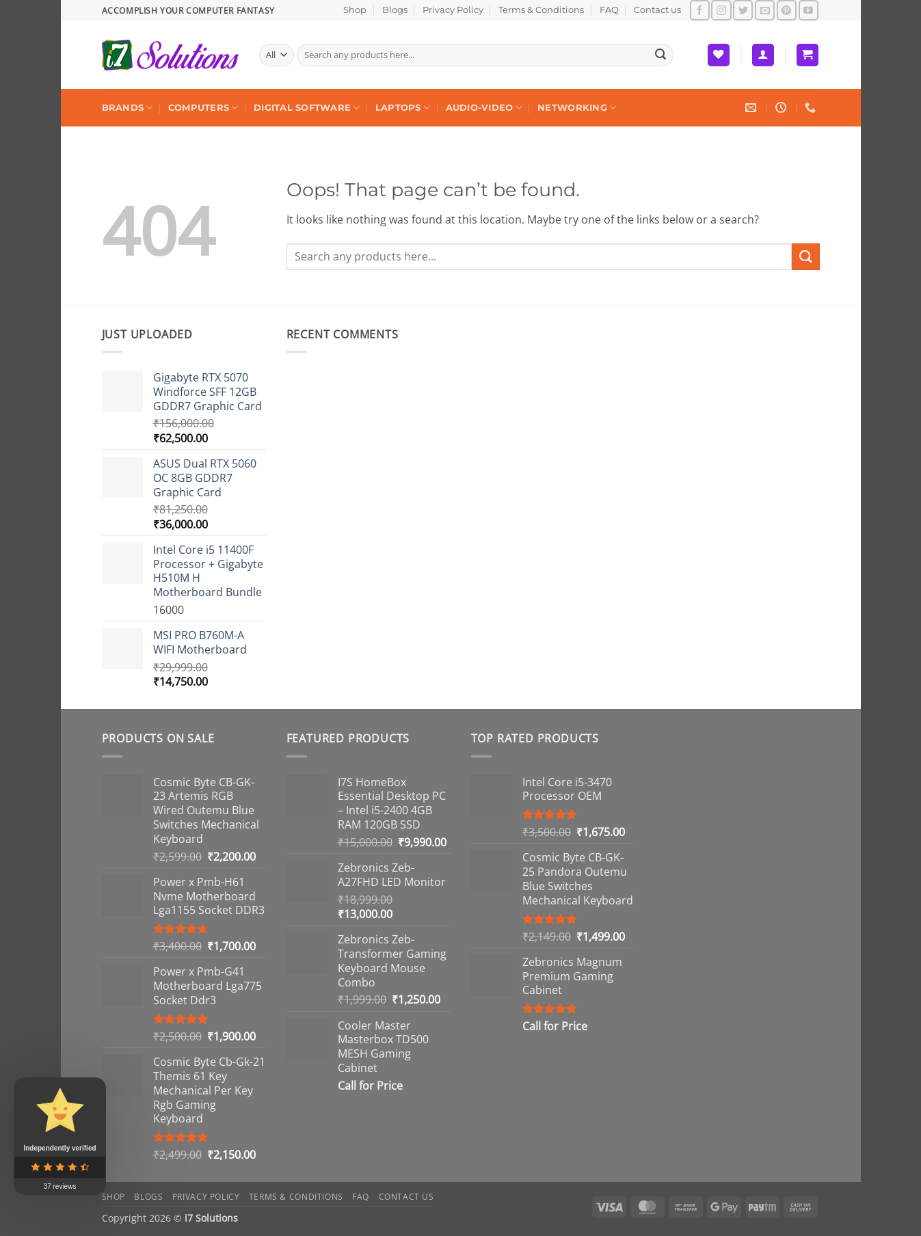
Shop (354, 10)
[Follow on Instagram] (721, 10)
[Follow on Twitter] (743, 10)
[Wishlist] (719, 55)
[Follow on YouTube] (808, 10)
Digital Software (307, 107)
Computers (203, 107)
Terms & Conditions (541, 10)
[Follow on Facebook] (700, 10)
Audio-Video (484, 107)
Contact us (657, 10)
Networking (576, 107)
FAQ (609, 10)
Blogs (395, 10)
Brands (127, 107)
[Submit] (660, 55)
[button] (763, 55)
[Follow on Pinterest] (787, 10)
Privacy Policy (453, 10)
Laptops (402, 107)
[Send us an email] (765, 10)
